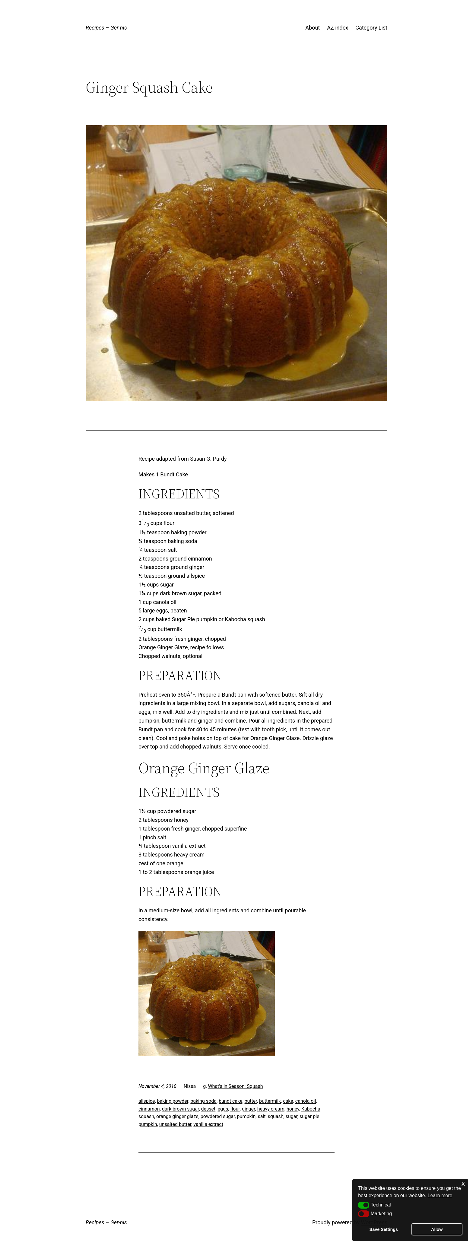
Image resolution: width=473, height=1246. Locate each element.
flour (235, 1109)
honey (293, 1109)
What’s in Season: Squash (235, 1086)
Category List (371, 27)
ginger (248, 1109)
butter (251, 1101)
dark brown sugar (180, 1109)
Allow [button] (437, 1229)
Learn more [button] (440, 1195)
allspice (146, 1101)
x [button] (463, 1183)
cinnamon (149, 1109)
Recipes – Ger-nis (106, 27)
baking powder (173, 1101)
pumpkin (246, 1116)
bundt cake (230, 1101)
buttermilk (270, 1101)
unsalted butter (175, 1124)
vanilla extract (208, 1124)
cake (288, 1101)
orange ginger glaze (177, 1116)
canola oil (305, 1101)
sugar (291, 1116)
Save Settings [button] (384, 1229)
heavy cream (270, 1109)
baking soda (203, 1101)
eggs (222, 1109)
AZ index (337, 27)
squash (276, 1116)
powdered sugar (218, 1116)
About (312, 27)
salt (261, 1116)
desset (208, 1109)
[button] (363, 1205)
